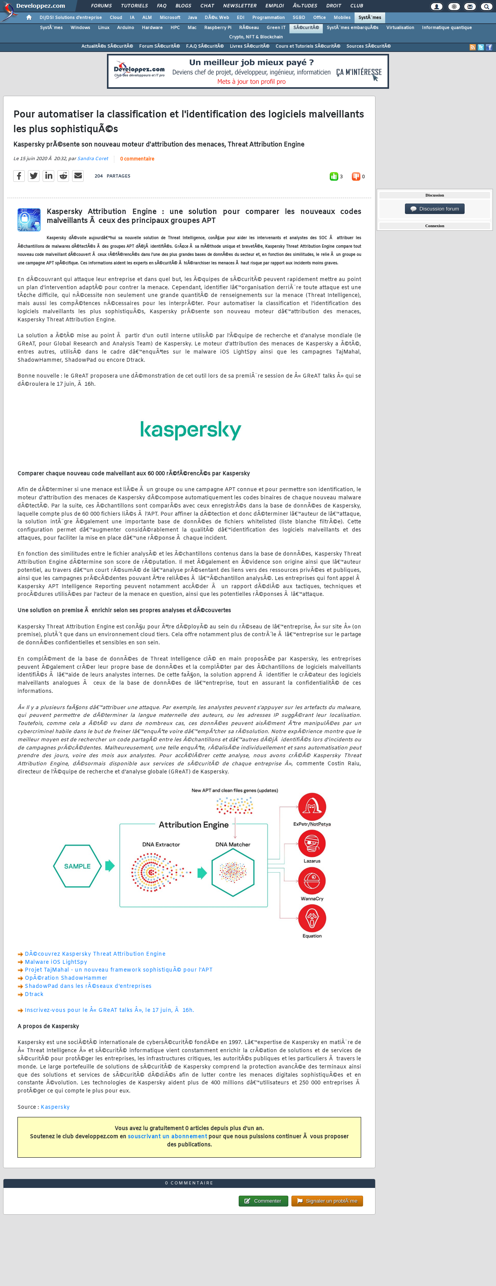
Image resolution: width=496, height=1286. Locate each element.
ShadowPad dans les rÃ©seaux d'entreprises (88, 986)
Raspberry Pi (217, 28)
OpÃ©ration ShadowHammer (66, 978)
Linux (103, 28)
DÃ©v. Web (217, 18)
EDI (241, 18)
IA (132, 18)
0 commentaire (137, 159)
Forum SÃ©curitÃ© (159, 46)
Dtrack (34, 994)
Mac (192, 28)
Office (319, 18)
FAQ (161, 6)
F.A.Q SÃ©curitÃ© (205, 46)
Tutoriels (134, 6)
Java (192, 18)
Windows (80, 28)
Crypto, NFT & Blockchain (256, 37)
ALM (147, 18)
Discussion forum (434, 209)
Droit (334, 6)
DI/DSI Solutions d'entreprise (71, 18)
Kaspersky (55, 1107)
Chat (207, 6)
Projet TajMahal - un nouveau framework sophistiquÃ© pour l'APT (119, 970)
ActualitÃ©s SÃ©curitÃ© (107, 46)
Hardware (152, 28)
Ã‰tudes (305, 6)
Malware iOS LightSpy (56, 962)
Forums (101, 6)
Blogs (183, 6)
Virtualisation (400, 28)
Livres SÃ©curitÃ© (249, 46)
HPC (175, 28)
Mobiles (342, 18)
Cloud (116, 18)
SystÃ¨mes (369, 18)
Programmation (268, 18)
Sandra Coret (92, 159)
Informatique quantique (447, 28)
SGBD (299, 18)
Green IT (276, 28)
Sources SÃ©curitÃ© (368, 46)
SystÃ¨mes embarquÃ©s (353, 28)
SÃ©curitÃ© (306, 28)
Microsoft (170, 18)
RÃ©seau (249, 28)
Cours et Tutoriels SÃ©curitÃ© (308, 46)
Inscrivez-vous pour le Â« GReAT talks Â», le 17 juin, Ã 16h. (110, 1010)
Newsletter (239, 6)
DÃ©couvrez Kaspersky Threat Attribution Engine (95, 954)
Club (356, 6)
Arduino (125, 28)
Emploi (274, 6)
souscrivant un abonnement (167, 1137)
